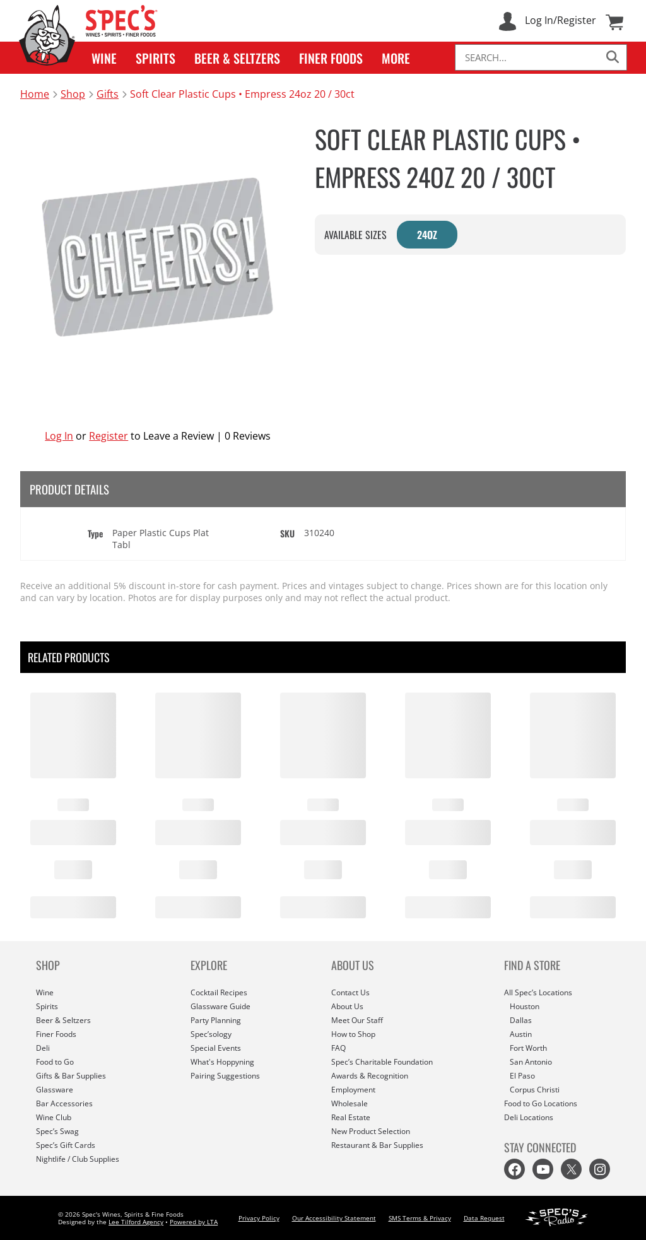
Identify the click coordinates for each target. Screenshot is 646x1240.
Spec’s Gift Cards (65, 1145)
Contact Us (350, 992)
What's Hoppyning (222, 1061)
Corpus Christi (535, 1089)
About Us (347, 1006)
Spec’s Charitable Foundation (382, 1061)
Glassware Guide (220, 1006)
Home (34, 94)
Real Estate (350, 1117)
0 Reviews (248, 436)
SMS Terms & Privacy (420, 1218)
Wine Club (53, 1117)
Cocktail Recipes (219, 992)
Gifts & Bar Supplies (71, 1075)
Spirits (155, 58)
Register (108, 436)
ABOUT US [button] (352, 965)
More (396, 58)
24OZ (427, 234)
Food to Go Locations (540, 1103)
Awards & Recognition (369, 1075)
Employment (353, 1089)
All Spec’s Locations (538, 992)
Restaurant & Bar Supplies (377, 1145)
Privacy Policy (258, 1218)
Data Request (484, 1218)
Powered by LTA (194, 1221)
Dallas (521, 1020)
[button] (104, 58)
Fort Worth (528, 1048)
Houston (524, 1006)
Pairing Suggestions (225, 1075)
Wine (104, 58)
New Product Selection (370, 1131)
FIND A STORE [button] (532, 965)
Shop (73, 94)
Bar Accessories (64, 1103)
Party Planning (216, 1020)
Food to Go (55, 1061)
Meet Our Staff (357, 1020)
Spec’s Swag (57, 1131)
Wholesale (349, 1103)
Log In (59, 436)
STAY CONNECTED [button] (540, 1147)
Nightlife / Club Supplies (77, 1159)
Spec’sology (211, 1034)
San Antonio (531, 1061)
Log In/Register (560, 20)
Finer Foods (331, 58)
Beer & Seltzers (237, 58)
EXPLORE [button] (209, 965)
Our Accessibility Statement (334, 1218)
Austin (521, 1034)
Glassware (54, 1089)
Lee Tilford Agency (136, 1221)
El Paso (522, 1075)
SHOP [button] (48, 965)
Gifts (108, 94)
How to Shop (353, 1034)
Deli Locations (528, 1117)
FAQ (338, 1048)
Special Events (216, 1048)
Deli (43, 1048)
